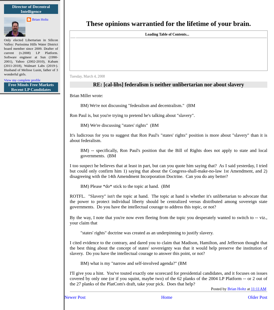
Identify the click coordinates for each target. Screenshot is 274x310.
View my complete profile (22, 80)
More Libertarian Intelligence (168, 13)
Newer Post (75, 297)
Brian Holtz (40, 19)
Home (166, 297)
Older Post (257, 297)
